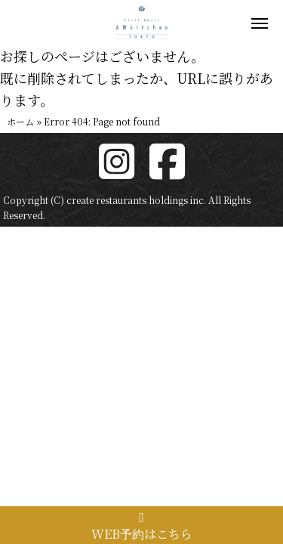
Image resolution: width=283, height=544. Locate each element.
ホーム (20, 121)
